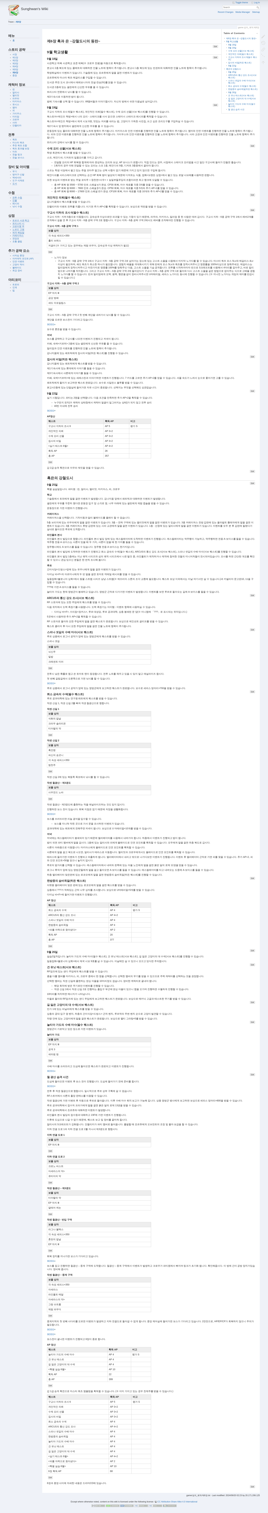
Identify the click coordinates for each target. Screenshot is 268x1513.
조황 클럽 (17, 241)
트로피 (15, 284)
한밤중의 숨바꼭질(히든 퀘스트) (242, 89)
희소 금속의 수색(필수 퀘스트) (242, 86)
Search (258, 7)
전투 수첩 (17, 197)
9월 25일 (232, 72)
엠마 (14, 107)
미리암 (15, 116)
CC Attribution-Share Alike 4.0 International (177, 1502)
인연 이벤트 (18, 261)
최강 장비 (17, 270)
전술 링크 (17, 154)
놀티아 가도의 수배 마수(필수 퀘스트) (241, 105)
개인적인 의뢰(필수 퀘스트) (240, 54)
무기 (14, 171)
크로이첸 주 (18, 226)
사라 (14, 122)
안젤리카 (16, 125)
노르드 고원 (18, 229)
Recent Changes (225, 12)
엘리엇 (15, 95)
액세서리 (16, 177)
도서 (14, 183)
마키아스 (16, 101)
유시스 (15, 104)
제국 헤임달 (18, 232)
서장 (14, 54)
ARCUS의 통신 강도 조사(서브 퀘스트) (242, 76)
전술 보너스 (18, 157)
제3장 (15, 63)
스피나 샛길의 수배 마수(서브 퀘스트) (241, 81)
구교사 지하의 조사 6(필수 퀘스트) (242, 58)
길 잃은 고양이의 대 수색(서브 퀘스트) (242, 99)
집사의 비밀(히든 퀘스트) (239, 63)
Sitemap (256, 12)
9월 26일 (232, 92)
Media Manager (243, 12)
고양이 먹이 (18, 264)
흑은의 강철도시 (233, 69)
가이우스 (16, 113)
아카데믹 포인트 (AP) (23, 258)
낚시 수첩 (17, 206)
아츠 (14, 152)
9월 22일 (232, 66)
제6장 (18, 22)
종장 (14, 75)
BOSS (50, 324)
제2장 (15, 60)
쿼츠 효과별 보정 (20, 148)
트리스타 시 (18, 223)
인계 (14, 287)
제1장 (15, 57)
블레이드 (16, 268)
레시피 (15, 203)
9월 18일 (232, 45)
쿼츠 (14, 139)
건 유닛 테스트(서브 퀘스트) (241, 95)
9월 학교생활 (232, 41)
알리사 (15, 92)
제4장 (15, 66)
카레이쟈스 (18, 235)
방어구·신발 (18, 174)
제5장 (15, 69)
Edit (215, 46)
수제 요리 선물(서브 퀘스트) (241, 51)
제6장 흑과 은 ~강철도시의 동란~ (241, 38)
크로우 (15, 119)
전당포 (15, 238)
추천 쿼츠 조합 (19, 145)
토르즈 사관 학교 (20, 220)
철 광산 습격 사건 (236, 109)
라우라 (15, 98)
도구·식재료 (18, 180)
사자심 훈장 (18, 255)
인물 (14, 200)
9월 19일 (232, 48)
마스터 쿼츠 (18, 142)
